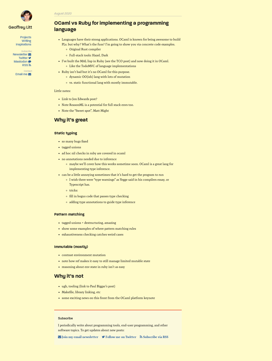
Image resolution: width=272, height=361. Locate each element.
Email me (23, 74)
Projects (25, 37)
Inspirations (23, 44)
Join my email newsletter (78, 337)
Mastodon (22, 61)
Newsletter (22, 54)
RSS (26, 65)
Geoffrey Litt (20, 27)
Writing (26, 41)
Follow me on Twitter (119, 337)
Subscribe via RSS (154, 337)
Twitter (25, 58)
